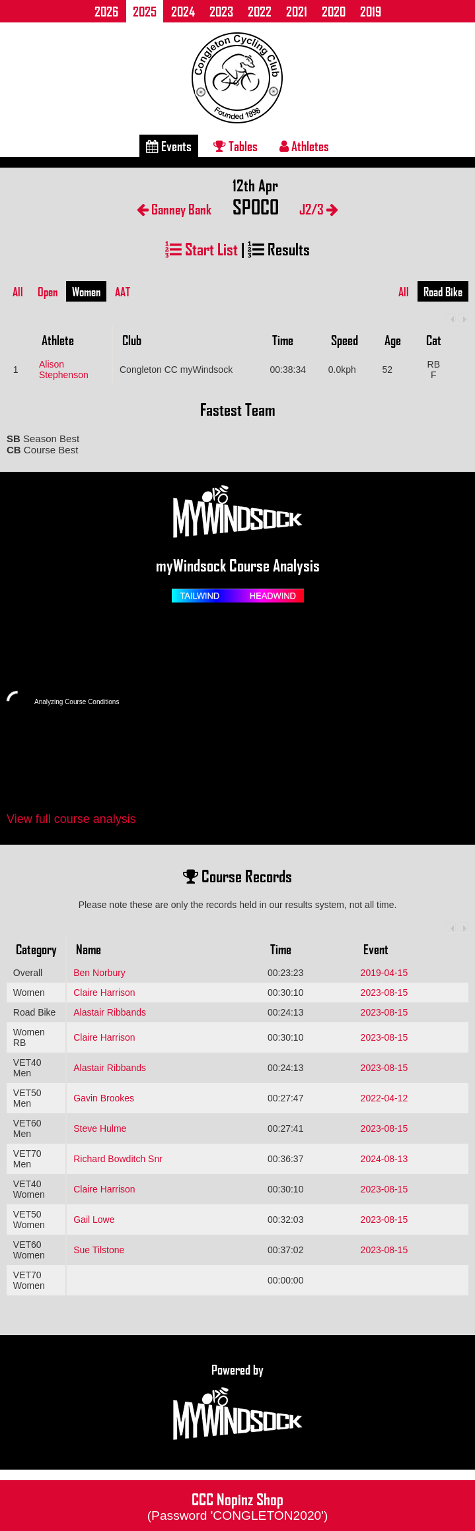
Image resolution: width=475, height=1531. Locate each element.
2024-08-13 (384, 1159)
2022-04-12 (384, 1098)
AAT (122, 291)
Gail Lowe (93, 1219)
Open (47, 291)
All (18, 291)
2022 (260, 11)
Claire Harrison (104, 992)
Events (169, 146)
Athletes (304, 146)
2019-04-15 (384, 972)
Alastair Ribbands (109, 1012)
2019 (370, 11)
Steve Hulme (99, 1128)
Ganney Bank (174, 209)
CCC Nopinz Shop (237, 1505)
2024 (183, 11)
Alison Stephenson (64, 369)
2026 (106, 11)
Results (279, 248)
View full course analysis (71, 819)
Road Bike (442, 291)
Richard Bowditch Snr (118, 1159)
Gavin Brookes (103, 1098)
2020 (334, 11)
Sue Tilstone (98, 1250)
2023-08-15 (384, 992)
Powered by (238, 1402)
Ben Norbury (99, 972)
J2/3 (318, 209)
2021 (296, 11)
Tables (235, 146)
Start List (201, 248)
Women (86, 291)
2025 (145, 11)
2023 (221, 11)
